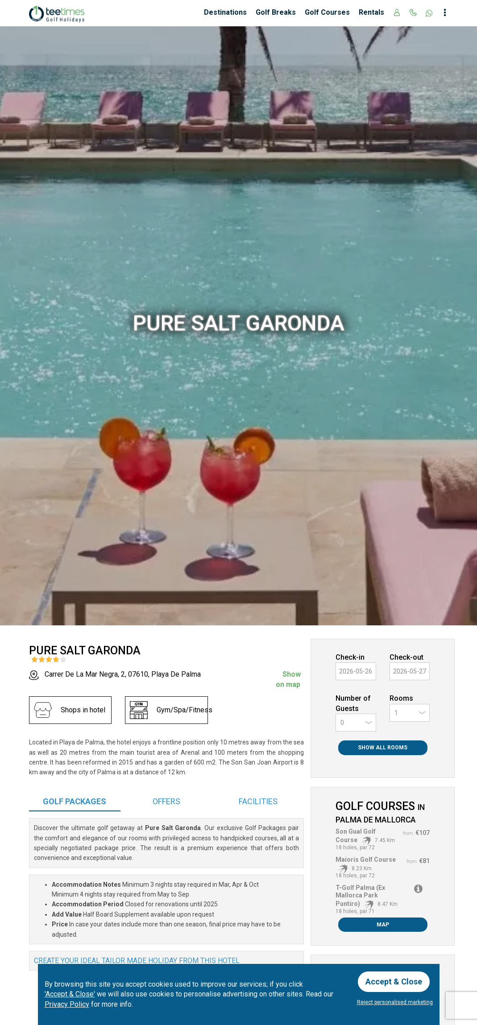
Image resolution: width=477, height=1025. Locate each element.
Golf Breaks (276, 12)
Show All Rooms (382, 747)
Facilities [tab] (258, 801)
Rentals (371, 12)
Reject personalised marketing (395, 1002)
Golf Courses (327, 12)
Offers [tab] (166, 801)
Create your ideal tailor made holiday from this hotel (137, 960)
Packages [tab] (74, 801)
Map (383, 925)
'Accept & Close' (70, 994)
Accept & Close (393, 981)
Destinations (225, 12)
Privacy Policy (67, 1004)
